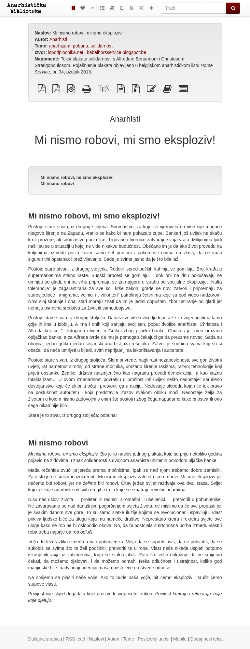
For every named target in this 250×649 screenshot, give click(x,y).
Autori (113, 639)
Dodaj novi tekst (206, 639)
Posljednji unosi (153, 639)
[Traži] (193, 8)
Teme (128, 639)
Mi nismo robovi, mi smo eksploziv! (77, 177)
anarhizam (59, 45)
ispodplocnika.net (65, 52)
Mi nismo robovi (57, 183)
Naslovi (96, 639)
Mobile (180, 639)
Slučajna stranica (44, 639)
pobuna (80, 45)
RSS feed (75, 639)
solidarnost (101, 45)
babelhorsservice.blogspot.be (116, 52)
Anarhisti (58, 39)
